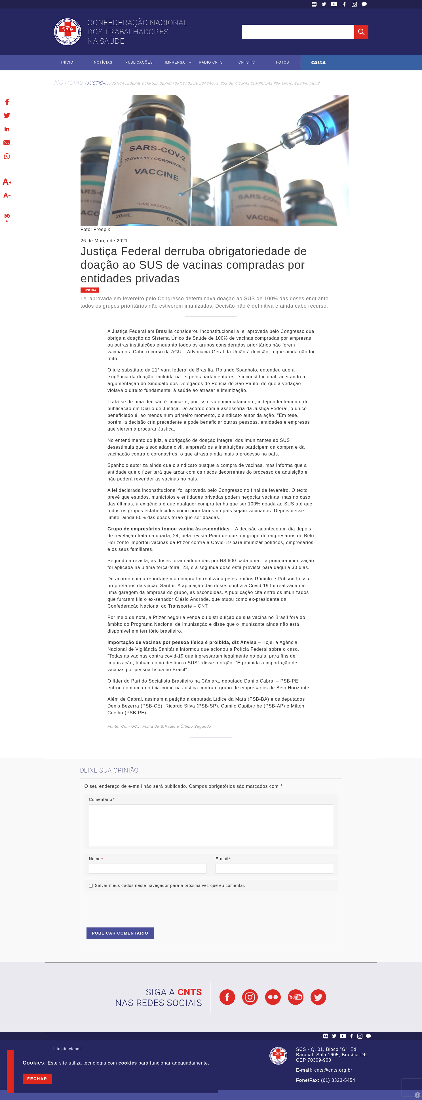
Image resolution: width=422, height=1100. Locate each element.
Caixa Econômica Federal (319, 62)
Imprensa (175, 63)
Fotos (282, 63)
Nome (96, 859)
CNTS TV (247, 63)
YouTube (334, 4)
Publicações (139, 63)
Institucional (69, 1049)
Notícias (103, 63)
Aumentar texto (7, 181)
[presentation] (128, 907)
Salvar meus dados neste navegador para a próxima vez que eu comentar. (170, 885)
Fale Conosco (364, 4)
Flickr (314, 4)
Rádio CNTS (211, 63)
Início (67, 63)
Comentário (102, 799)
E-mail (223, 859)
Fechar (37, 1078)
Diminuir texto (7, 195)
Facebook (344, 4)
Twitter (324, 4)
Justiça (96, 83)
